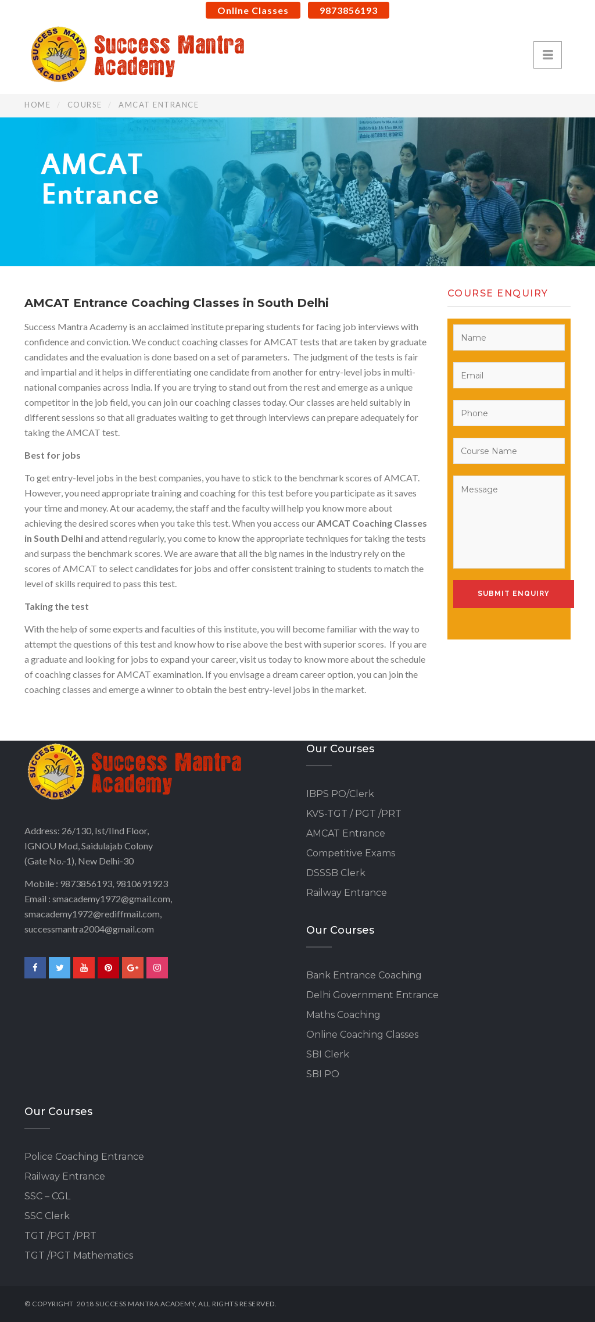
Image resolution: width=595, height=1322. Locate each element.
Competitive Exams (350, 853)
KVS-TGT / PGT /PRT (354, 813)
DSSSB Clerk (335, 872)
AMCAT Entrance (345, 833)
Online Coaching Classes (362, 1034)
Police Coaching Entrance (84, 1156)
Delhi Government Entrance (372, 995)
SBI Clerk (327, 1054)
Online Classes (253, 10)
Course (84, 104)
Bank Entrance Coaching (364, 975)
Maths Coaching (343, 1014)
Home (37, 104)
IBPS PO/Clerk (340, 793)
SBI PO (322, 1074)
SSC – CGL (47, 1196)
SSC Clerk (47, 1215)
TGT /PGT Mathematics (78, 1255)
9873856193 (349, 10)
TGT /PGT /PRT (60, 1235)
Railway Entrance (346, 892)
